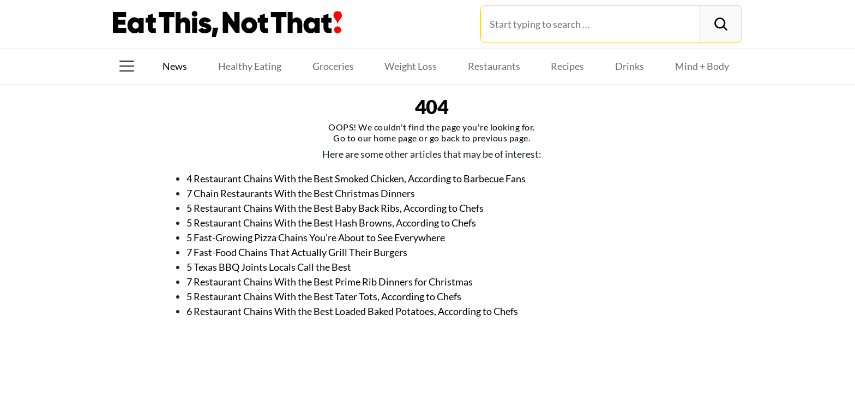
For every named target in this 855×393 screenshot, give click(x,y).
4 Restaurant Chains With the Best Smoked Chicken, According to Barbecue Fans (356, 178)
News (174, 66)
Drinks (629, 66)
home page (395, 138)
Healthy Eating (249, 66)
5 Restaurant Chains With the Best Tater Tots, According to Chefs (323, 296)
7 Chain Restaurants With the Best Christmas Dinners (300, 193)
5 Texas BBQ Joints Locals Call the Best (268, 267)
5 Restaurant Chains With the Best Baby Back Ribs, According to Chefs (335, 208)
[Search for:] (590, 24)
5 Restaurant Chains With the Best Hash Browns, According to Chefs (331, 223)
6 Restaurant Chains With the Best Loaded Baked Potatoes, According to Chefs (352, 311)
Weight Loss (410, 66)
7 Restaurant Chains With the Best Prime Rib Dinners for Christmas (329, 282)
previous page (500, 138)
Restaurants (494, 66)
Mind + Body (702, 66)
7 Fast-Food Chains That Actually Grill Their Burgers (296, 252)
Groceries (333, 66)
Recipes (567, 66)
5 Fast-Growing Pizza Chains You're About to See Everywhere (315, 237)
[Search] (721, 24)
